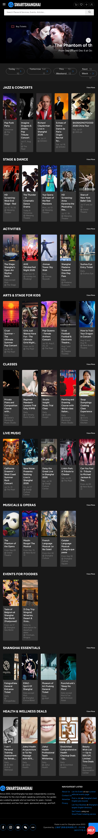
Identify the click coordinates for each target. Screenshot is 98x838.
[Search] (89, 12)
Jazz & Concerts (17, 87)
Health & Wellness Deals (25, 711)
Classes (10, 364)
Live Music (12, 433)
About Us (66, 792)
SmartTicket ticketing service (84, 814)
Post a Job (76, 798)
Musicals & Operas (19, 505)
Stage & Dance (15, 159)
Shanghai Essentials (21, 648)
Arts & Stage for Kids (22, 295)
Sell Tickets (76, 811)
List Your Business (79, 805)
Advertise (66, 799)
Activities (12, 229)
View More (90, 88)
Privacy (65, 803)
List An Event (77, 792)
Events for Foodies (20, 574)
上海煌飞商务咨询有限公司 (66, 827)
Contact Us (67, 795)
